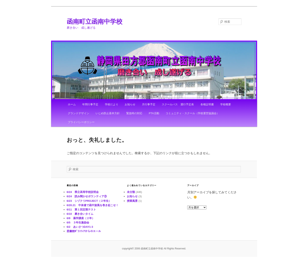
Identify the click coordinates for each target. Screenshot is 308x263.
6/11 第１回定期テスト (81, 209)
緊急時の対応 (134, 113)
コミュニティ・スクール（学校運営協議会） (192, 113)
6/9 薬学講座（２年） (81, 218)
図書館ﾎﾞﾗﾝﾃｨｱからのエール (84, 231)
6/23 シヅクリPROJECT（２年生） (89, 200)
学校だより (111, 104)
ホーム (72, 104)
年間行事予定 (90, 104)
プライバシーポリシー (81, 122)
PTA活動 (154, 113)
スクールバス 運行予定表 (178, 104)
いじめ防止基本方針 (108, 113)
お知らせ (130, 104)
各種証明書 (207, 104)
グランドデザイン (78, 113)
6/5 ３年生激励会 (78, 222)
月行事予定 (148, 104)
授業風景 (132, 200)
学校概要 (225, 104)
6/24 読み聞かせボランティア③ (87, 196)
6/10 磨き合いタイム (80, 213)
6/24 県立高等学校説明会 (83, 192)
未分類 (131, 192)
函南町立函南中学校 (94, 21)
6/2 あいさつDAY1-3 (80, 226)
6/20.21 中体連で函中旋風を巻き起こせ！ (92, 205)
